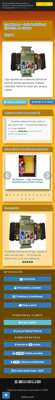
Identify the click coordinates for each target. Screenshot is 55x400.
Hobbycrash (27, 397)
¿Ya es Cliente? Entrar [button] (27, 330)
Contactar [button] (27, 279)
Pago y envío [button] (27, 305)
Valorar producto (15, 102)
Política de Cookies (21, 8)
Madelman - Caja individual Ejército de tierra (25, 26)
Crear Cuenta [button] (27, 322)
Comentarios (12, 207)
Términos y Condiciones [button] (27, 296)
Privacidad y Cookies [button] (27, 287)
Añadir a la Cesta (42, 102)
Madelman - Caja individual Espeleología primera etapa (27, 180)
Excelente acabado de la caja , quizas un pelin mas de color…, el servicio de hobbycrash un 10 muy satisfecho (26, 255)
